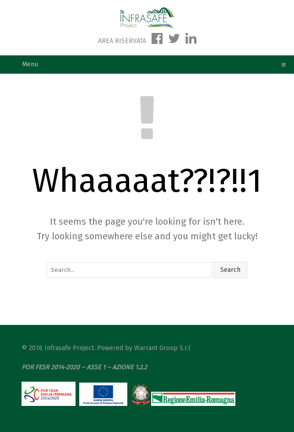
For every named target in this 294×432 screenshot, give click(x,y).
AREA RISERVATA (123, 41)
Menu (150, 64)
